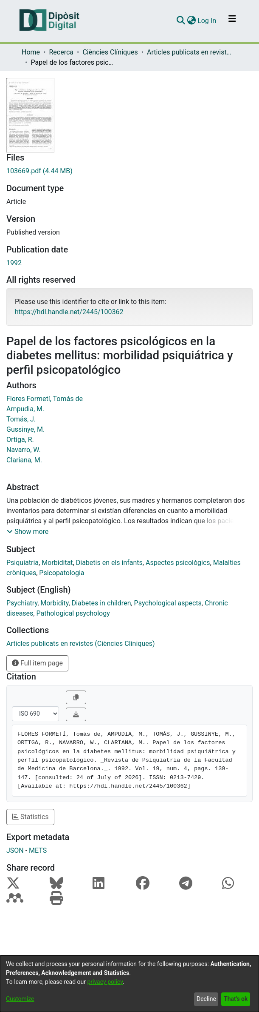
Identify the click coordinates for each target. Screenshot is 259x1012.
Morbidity (54, 603)
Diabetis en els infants (109, 563)
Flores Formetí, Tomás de (44, 399)
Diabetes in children (101, 603)
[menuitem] (191, 21)
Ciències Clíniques (110, 52)
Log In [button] (207, 21)
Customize (20, 998)
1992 (14, 263)
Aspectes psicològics (178, 563)
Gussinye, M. (25, 429)
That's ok (236, 998)
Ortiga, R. (20, 440)
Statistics (30, 817)
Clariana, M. (24, 460)
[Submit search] (180, 21)
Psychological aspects (168, 603)
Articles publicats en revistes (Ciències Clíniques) (189, 52)
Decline (206, 998)
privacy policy (105, 981)
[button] (27, 531)
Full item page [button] (37, 663)
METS (38, 850)
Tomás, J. (21, 419)
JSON (15, 850)
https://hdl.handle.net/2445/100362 (69, 312)
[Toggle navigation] (232, 20)
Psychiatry (21, 603)
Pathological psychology (73, 613)
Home (31, 52)
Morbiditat (57, 563)
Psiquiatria (22, 563)
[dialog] (129, 983)
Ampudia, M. (25, 409)
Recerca (61, 52)
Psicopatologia (61, 573)
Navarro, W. (23, 450)
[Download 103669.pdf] (129, 171)
